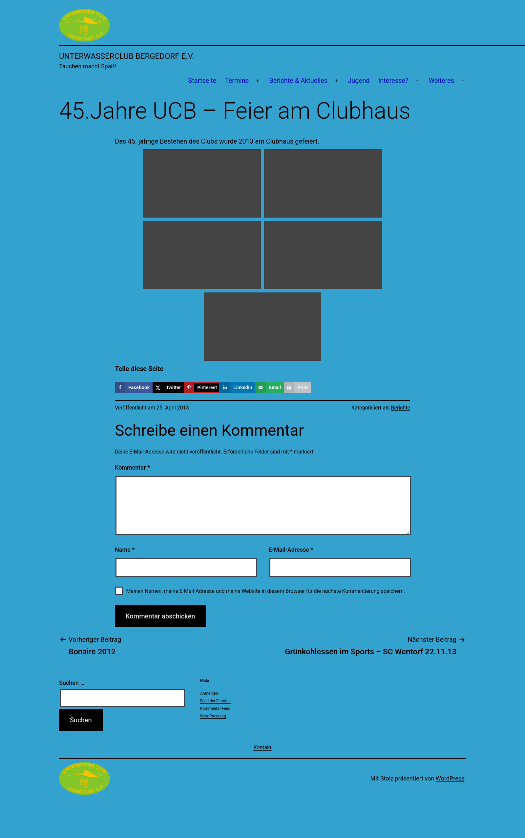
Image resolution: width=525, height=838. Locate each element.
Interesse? (393, 80)
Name (125, 549)
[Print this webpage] (297, 387)
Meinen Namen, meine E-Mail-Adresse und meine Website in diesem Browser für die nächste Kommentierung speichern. (265, 591)
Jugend (358, 80)
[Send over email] (269, 387)
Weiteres (441, 80)
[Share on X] (168, 387)
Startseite (202, 80)
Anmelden (209, 693)
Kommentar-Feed (215, 708)
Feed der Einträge (215, 701)
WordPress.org (213, 716)
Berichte (400, 408)
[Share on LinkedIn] (237, 387)
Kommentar (132, 467)
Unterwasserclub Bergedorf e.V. (126, 56)
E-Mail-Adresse (291, 549)
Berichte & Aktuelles (298, 80)
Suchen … (71, 682)
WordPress (450, 778)
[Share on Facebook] (134, 387)
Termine (237, 80)
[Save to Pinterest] (202, 387)
